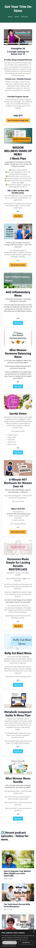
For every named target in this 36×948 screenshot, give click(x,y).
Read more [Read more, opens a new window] (25, 939)
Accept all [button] (9, 942)
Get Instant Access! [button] (18, 265)
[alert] (18, 939)
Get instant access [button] (18, 532)
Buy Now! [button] (18, 216)
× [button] (34, 931)
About (10, 17)
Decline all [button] (26, 942)
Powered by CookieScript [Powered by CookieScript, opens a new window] (8, 946)
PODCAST (24, 17)
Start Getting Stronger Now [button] (18, 120)
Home (16, 17)
